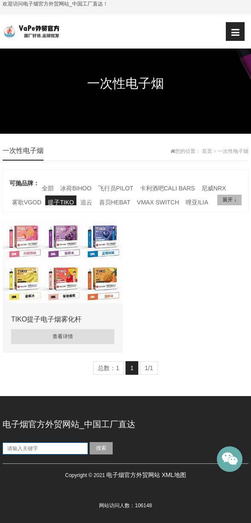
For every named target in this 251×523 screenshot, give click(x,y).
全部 (48, 188)
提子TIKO (61, 202)
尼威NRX (213, 188)
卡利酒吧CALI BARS (167, 188)
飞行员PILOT (115, 188)
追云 (86, 202)
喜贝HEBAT (115, 202)
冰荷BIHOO (75, 188)
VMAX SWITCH (158, 202)
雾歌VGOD (26, 202)
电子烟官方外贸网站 (133, 474)
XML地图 (174, 474)
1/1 (149, 368)
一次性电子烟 (233, 151)
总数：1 (108, 368)
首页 (207, 151)
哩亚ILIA (197, 202)
